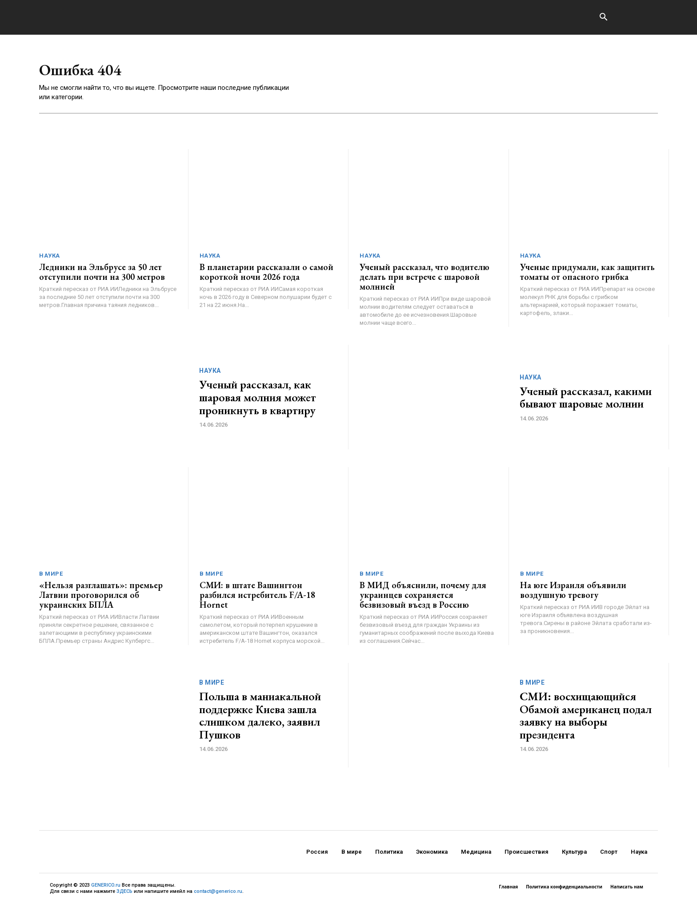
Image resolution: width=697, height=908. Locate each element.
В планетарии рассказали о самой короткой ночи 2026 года (266, 275)
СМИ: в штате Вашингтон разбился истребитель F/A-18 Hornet (257, 597)
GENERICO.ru (105, 888)
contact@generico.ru (218, 894)
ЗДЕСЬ (124, 894)
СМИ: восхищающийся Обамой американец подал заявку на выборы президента (586, 718)
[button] (603, 18)
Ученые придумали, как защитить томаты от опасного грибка (587, 275)
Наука (49, 259)
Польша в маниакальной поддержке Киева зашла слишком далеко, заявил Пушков (260, 718)
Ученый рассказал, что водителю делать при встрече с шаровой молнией (424, 279)
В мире (51, 577)
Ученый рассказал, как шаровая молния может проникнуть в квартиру (257, 400)
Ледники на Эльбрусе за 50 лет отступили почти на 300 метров (102, 275)
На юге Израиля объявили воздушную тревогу (573, 593)
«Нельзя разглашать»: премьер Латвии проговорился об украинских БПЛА (101, 597)
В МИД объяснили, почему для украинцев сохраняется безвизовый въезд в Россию (423, 597)
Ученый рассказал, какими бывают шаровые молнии (586, 401)
